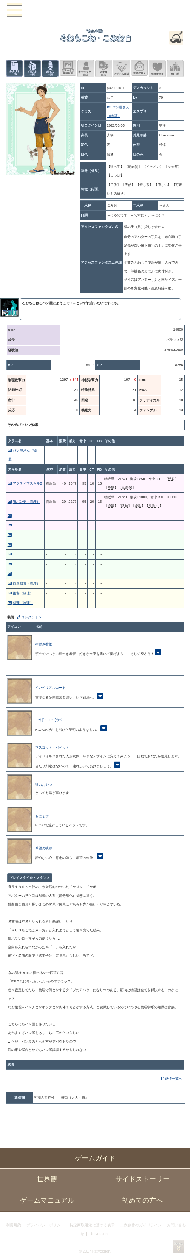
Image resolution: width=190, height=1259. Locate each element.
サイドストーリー (142, 1179)
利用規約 (13, 1225)
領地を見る (175, 68)
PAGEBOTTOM (178, 1246)
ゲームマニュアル (47, 1200)
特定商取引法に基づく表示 (92, 1225)
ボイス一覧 (50, 68)
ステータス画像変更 (68, 68)
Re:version (99, 1234)
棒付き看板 (43, 644)
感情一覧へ (173, 1078)
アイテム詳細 (121, 68)
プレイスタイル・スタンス (29, 878)
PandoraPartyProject (95, 10)
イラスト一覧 (32, 68)
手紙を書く (139, 68)
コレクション (31, 617)
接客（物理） (23, 593)
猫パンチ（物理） (26, 501)
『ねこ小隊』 (95, 31)
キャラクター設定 (85, 68)
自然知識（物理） (26, 583)
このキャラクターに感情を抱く (157, 68)
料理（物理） (23, 603)
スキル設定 (103, 68)
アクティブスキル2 (27, 483)
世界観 (47, 1179)
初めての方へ (142, 1200)
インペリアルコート (50, 687)
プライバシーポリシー (45, 1225)
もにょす (42, 816)
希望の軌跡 (43, 848)
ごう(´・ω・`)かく (49, 720)
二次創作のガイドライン (141, 1225)
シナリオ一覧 (14, 68)
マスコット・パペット (52, 747)
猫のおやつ (43, 784)
